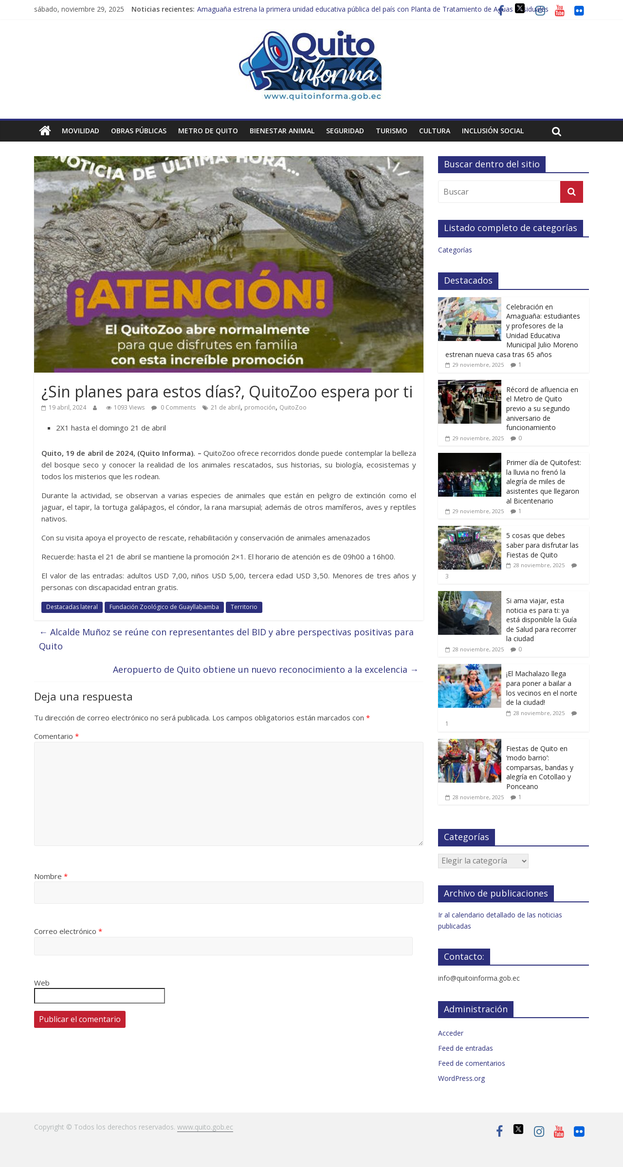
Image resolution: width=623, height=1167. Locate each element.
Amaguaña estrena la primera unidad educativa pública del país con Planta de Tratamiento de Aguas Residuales (373, 9)
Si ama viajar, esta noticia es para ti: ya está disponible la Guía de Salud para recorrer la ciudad (541, 619)
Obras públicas (138, 130)
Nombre (51, 876)
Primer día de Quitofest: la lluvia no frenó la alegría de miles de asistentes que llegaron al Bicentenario (543, 481)
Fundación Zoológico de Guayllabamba (164, 607)
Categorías (455, 249)
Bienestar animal (282, 130)
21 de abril (225, 407)
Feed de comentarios (471, 1063)
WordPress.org (461, 1078)
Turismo (391, 130)
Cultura (434, 130)
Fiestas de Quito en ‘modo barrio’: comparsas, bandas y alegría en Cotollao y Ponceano (539, 767)
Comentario (56, 736)
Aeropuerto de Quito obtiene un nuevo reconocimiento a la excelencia (266, 669)
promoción (259, 407)
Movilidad (80, 130)
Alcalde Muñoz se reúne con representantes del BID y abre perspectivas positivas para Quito (226, 639)
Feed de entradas (465, 1048)
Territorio (244, 607)
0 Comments (173, 407)
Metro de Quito (208, 130)
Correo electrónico (68, 931)
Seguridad (345, 130)
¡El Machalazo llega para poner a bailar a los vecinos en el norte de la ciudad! (541, 688)
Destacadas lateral (72, 607)
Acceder (450, 1033)
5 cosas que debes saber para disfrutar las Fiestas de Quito (542, 545)
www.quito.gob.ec (205, 1126)
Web (42, 982)
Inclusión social (493, 130)
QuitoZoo (293, 407)
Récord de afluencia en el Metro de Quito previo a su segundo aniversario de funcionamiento (542, 408)
